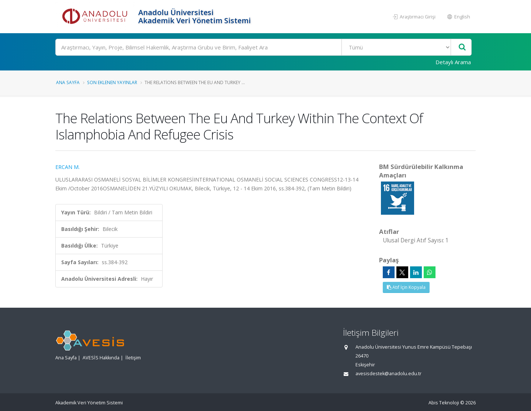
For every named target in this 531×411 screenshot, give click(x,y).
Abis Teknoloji (443, 403)
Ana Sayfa (68, 82)
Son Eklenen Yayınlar (112, 82)
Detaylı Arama (453, 62)
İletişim (133, 358)
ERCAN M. (67, 166)
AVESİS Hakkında (101, 358)
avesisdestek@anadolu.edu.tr (388, 373)
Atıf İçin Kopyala (406, 287)
